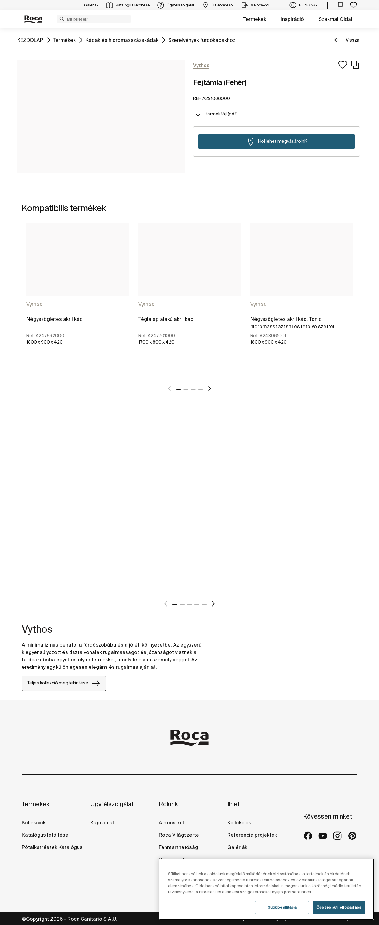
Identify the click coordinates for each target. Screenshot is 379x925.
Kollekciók (34, 822)
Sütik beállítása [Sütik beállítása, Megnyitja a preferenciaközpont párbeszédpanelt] (282, 907)
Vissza (352, 40)
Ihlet (233, 803)
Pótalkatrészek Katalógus (52, 847)
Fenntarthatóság (178, 847)
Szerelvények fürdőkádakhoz (201, 39)
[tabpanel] (78, 299)
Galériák (237, 847)
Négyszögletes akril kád (54, 319)
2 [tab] (185, 389)
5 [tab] (204, 604)
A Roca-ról (171, 822)
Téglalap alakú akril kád (165, 319)
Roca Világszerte (179, 835)
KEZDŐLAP (30, 39)
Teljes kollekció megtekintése (64, 683)
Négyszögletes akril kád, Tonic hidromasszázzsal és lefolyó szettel (292, 322)
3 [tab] (193, 389)
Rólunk (168, 803)
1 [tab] (178, 389)
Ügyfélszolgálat (112, 803)
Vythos (34, 304)
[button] (62, 19)
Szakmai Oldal (335, 19)
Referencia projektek (252, 835)
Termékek (254, 19)
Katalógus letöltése (45, 835)
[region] (266, 889)
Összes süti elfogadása (338, 907)
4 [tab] (200, 389)
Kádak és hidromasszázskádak (122, 39)
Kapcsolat (102, 822)
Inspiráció (292, 19)
